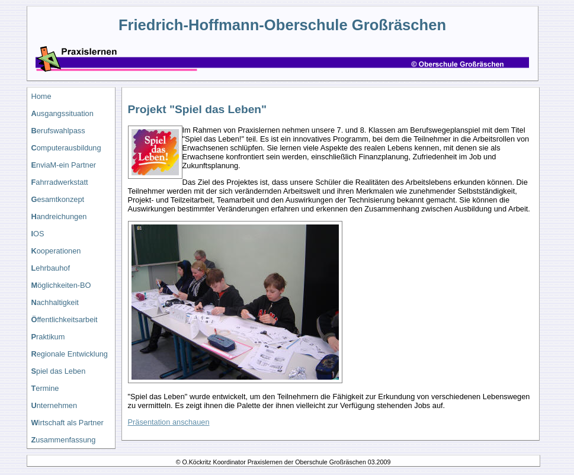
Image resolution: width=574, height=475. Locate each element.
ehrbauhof (50, 268)
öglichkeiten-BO (61, 285)
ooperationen (56, 250)
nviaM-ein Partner (64, 165)
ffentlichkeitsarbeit (64, 319)
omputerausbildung (66, 147)
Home (41, 96)
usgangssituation (62, 113)
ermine (45, 388)
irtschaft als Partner (67, 422)
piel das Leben (58, 371)
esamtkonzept (58, 199)
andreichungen (59, 216)
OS (37, 233)
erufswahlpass (58, 130)
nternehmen (54, 405)
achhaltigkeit (55, 302)
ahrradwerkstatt (59, 182)
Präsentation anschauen (169, 422)
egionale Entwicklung (69, 353)
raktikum (48, 336)
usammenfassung (63, 439)
